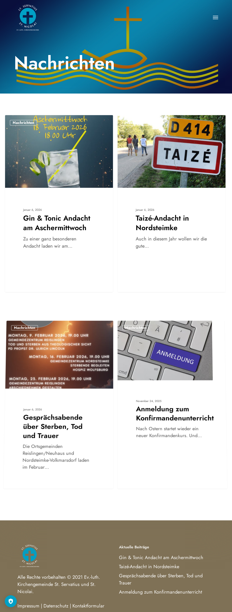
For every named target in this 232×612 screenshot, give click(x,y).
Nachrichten (23, 122)
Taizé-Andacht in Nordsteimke (149, 566)
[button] (215, 17)
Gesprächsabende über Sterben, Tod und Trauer (161, 579)
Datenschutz (55, 605)
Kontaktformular (88, 605)
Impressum (28, 605)
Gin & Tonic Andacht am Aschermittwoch (161, 557)
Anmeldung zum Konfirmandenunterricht (160, 592)
